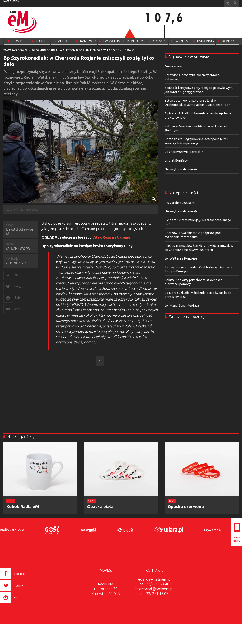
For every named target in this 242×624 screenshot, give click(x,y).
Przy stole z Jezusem (180, 202)
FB (16, 275)
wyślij (17, 308)
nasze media (11, 1)
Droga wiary (173, 66)
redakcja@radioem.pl (154, 579)
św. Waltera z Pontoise (181, 258)
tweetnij (18, 286)
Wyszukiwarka (235, 3)
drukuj (17, 297)
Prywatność (212, 530)
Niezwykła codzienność (181, 169)
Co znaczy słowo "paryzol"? (184, 151)
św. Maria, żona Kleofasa (182, 305)
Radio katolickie (12, 530)
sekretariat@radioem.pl (154, 589)
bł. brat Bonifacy (176, 160)
